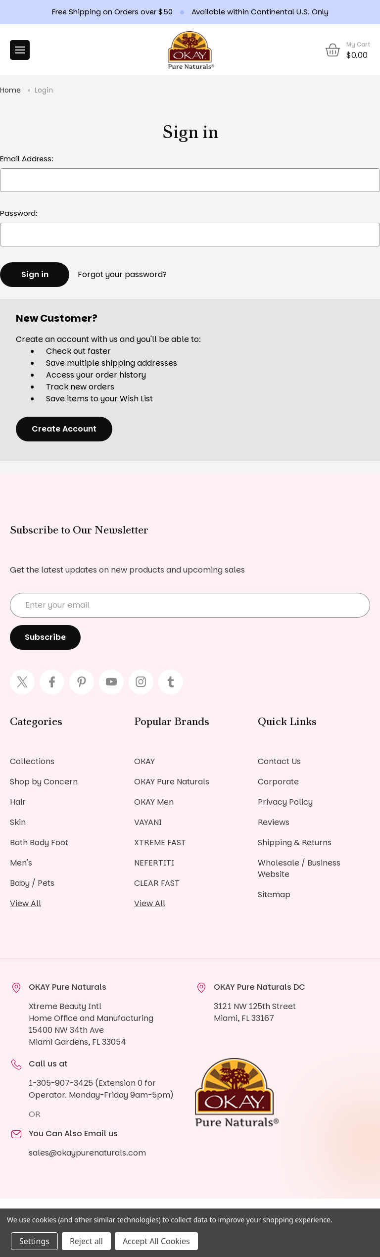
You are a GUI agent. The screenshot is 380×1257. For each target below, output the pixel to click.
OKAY (144, 761)
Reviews (273, 822)
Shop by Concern (44, 781)
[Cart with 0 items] (347, 50)
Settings (34, 1241)
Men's (21, 863)
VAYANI (148, 822)
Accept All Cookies (156, 1241)
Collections (32, 761)
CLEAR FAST (157, 883)
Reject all (86, 1241)
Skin (18, 822)
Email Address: (26, 158)
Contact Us (279, 761)
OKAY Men (154, 802)
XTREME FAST (160, 842)
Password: (19, 213)
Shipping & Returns (295, 842)
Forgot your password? (122, 274)
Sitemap (274, 894)
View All (25, 903)
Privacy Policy (285, 802)
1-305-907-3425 (61, 1083)
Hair (18, 802)
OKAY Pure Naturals (171, 781)
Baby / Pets (32, 883)
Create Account (64, 429)
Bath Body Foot (39, 842)
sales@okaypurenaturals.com (87, 1153)
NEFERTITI (154, 863)
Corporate (278, 781)
